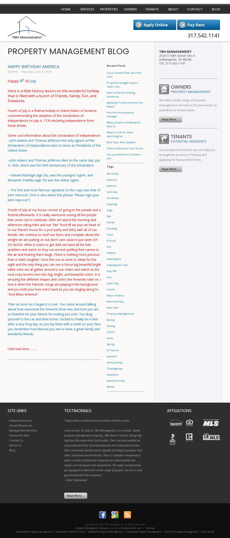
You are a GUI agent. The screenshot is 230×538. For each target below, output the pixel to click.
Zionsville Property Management (181, 531)
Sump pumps (115, 362)
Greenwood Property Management (144, 531)
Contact (195, 9)
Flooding (112, 228)
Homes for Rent (19, 435)
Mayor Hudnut (115, 295)
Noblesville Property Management (105, 531)
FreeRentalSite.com (131, 528)
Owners (130, 9)
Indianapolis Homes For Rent (70, 531)
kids (109, 277)
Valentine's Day (116, 380)
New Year (112, 307)
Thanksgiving (114, 368)
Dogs (110, 210)
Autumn (111, 185)
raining (111, 326)
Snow (110, 338)
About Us (15, 445)
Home (65, 9)
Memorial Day (115, 301)
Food (110, 234)
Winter (111, 386)
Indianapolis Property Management (34, 531)
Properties (109, 9)
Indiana (111, 252)
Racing (111, 319)
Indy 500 (112, 271)
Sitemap (150, 528)
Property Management (120, 313)
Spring (110, 344)
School (111, 332)
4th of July (113, 173)
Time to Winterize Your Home (125, 148)
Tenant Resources (20, 425)
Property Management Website (92, 528)
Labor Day (113, 283)
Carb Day (112, 192)
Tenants (152, 9)
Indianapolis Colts (117, 265)
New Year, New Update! (121, 142)
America (112, 179)
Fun (109, 246)
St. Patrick (113, 350)
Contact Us (16, 440)
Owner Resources (20, 421)
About (173, 9)
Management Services (23, 430)
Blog (216, 9)
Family (111, 222)
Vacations (112, 374)
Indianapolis (114, 259)
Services (87, 9)
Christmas (113, 198)
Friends (111, 240)
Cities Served (207, 531)
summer (112, 356)
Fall (109, 216)
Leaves (111, 289)
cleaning (112, 204)
